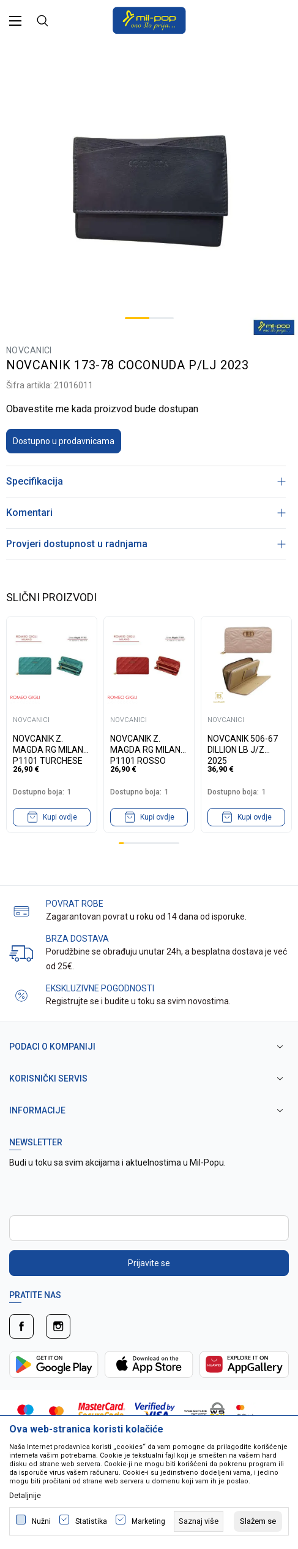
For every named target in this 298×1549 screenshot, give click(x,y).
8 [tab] (156, 843)
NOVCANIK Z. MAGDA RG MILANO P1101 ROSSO (148, 744)
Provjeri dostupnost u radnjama (146, 544)
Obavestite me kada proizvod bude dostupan (102, 409)
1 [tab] (137, 318)
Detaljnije (25, 1495)
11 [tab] (171, 843)
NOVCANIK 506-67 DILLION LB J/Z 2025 (242, 744)
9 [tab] (161, 843)
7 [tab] (151, 843)
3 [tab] (131, 843)
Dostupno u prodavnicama (63, 441)
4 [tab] (136, 843)
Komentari (146, 512)
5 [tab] (141, 843)
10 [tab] (166, 843)
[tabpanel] (149, 189)
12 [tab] (176, 843)
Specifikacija (146, 481)
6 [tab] (146, 843)
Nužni (41, 1521)
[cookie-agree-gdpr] (258, 1521)
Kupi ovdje (60, 817)
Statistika (91, 1521)
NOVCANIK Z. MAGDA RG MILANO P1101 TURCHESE (51, 744)
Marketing (148, 1521)
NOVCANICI (29, 350)
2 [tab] (161, 318)
